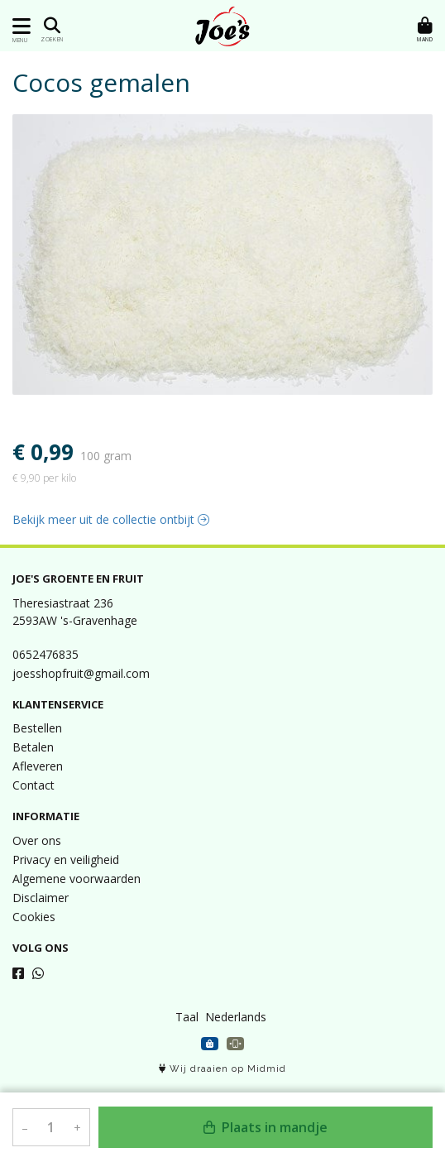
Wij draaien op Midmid (222, 1069)
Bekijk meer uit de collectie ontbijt (110, 519)
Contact (33, 785)
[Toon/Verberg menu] (18, 26)
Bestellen (37, 728)
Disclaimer (40, 897)
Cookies (33, 916)
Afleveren (37, 766)
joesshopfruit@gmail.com (81, 673)
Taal (187, 1017)
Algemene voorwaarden (76, 878)
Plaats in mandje (265, 1127)
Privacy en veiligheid (65, 859)
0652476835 (45, 654)
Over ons (36, 840)
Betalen (33, 747)
